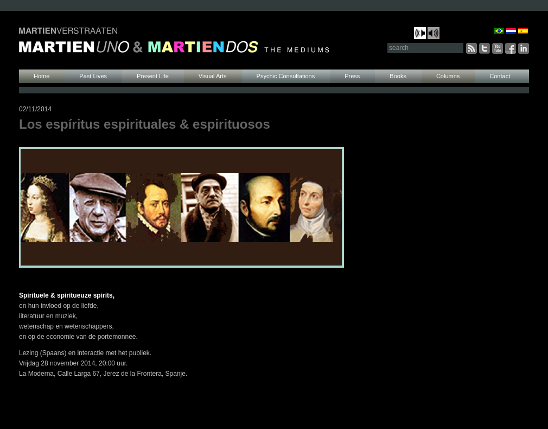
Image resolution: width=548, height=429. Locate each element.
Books (398, 76)
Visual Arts (213, 76)
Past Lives (93, 76)
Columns (448, 76)
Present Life (153, 76)
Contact (499, 76)
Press (352, 76)
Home (41, 76)
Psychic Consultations (286, 76)
